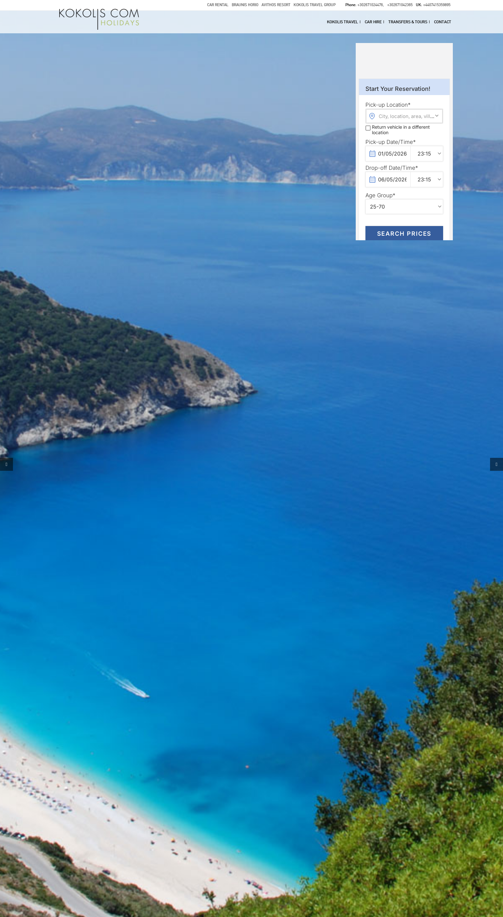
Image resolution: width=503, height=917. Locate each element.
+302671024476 (370, 4)
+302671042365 (400, 4)
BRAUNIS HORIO (245, 4)
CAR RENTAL (218, 4)
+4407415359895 (437, 4)
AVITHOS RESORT (276, 4)
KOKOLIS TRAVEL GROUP (315, 4)
